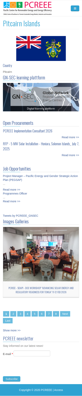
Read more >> (70, 137)
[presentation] (32, 370)
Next (65, 313)
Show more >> (12, 330)
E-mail (8, 355)
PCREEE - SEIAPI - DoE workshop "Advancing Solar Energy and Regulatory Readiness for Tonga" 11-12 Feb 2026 (41, 290)
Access (58, 390)
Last (7, 320)
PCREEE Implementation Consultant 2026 (27, 130)
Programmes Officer (15, 193)
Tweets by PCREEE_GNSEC (20, 215)
